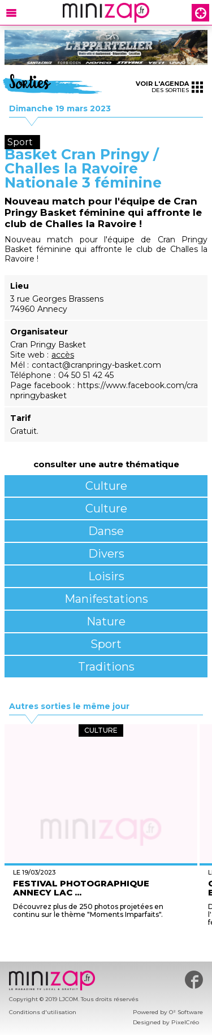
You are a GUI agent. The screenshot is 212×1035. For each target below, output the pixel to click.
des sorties (169, 87)
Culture (106, 486)
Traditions (106, 666)
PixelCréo (185, 1022)
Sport (106, 644)
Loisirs (106, 576)
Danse (106, 531)
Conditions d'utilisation (42, 1012)
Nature (106, 621)
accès (62, 355)
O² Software (186, 1012)
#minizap (194, 980)
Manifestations (106, 599)
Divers (106, 553)
